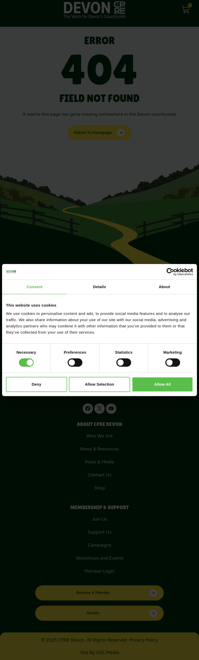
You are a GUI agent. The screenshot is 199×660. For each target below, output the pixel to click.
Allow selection (99, 384)
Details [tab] (99, 286)
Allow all (162, 384)
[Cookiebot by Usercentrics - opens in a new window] (170, 272)
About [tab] (164, 286)
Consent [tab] (34, 286)
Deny (36, 384)
